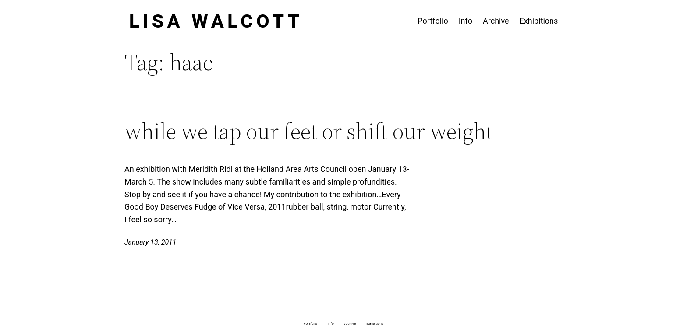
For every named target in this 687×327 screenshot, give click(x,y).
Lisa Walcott (216, 21)
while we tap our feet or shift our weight (308, 131)
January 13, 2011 (150, 242)
